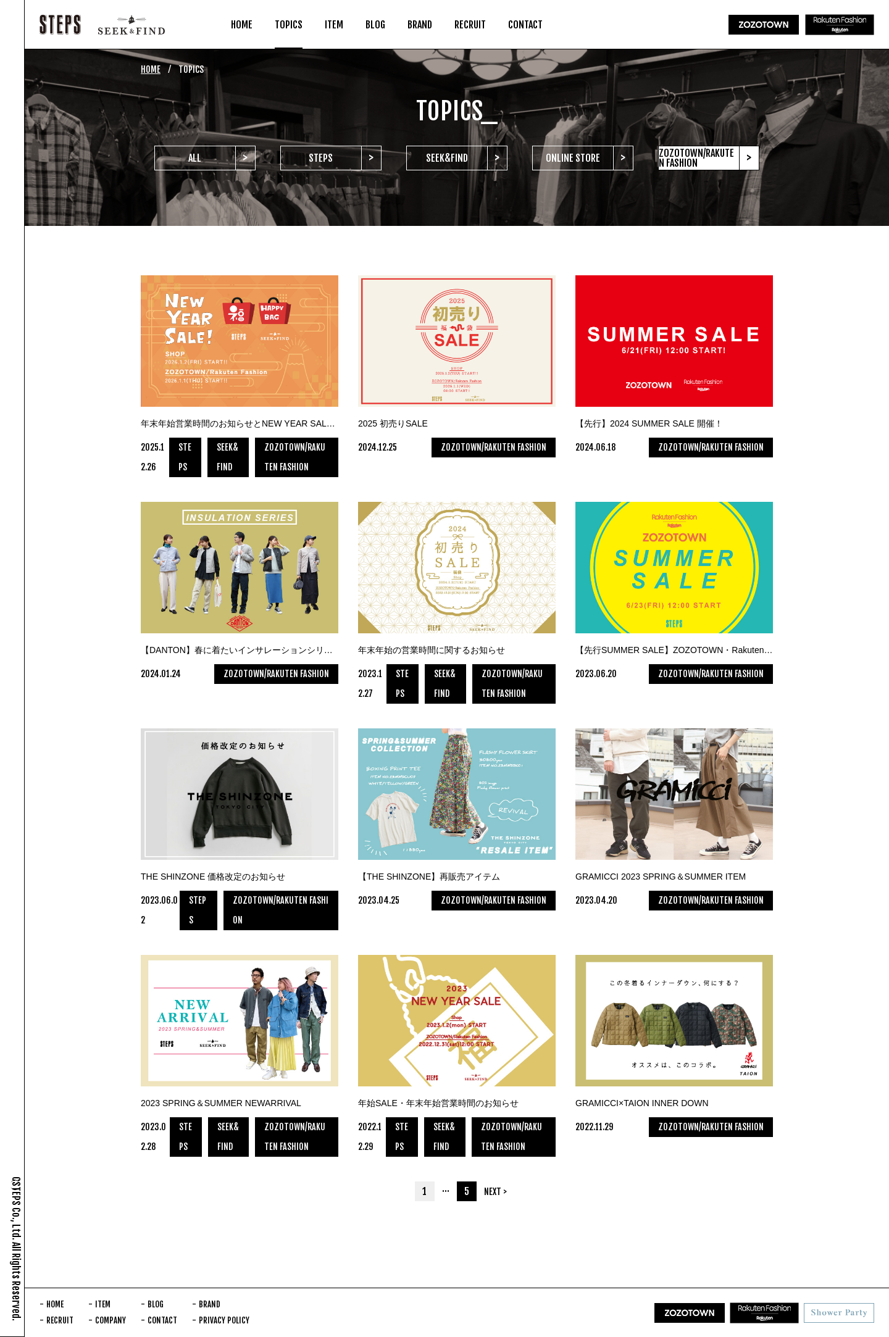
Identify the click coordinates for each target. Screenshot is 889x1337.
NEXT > (495, 1191)
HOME (151, 69)
